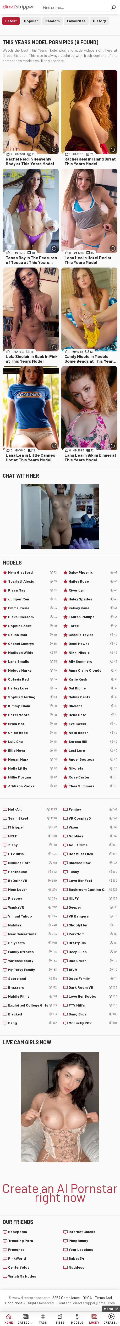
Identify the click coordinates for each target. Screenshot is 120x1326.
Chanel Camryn (32, 643)
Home (8, 1322)
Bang (32, 1023)
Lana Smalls (32, 661)
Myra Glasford (32, 572)
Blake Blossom (32, 617)
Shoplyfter (93, 925)
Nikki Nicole (93, 652)
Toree (93, 626)
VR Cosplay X (93, 818)
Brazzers (32, 987)
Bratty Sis (93, 943)
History (99, 21)
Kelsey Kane (93, 608)
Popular (31, 21)
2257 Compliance (66, 1297)
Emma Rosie (32, 608)
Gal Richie (93, 688)
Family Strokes (32, 952)
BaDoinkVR (32, 880)
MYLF (32, 836)
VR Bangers (93, 916)
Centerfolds (19, 1267)
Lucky (94, 1322)
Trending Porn (20, 1240)
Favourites (76, 21)
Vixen (93, 827)
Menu (108, 1309)
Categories (26, 1322)
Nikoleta (93, 768)
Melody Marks (32, 670)
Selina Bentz (93, 697)
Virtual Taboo (32, 916)
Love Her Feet (93, 880)
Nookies (93, 836)
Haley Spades (93, 599)
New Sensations (32, 934)
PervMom (93, 934)
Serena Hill (93, 741)
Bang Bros (93, 1014)
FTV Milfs (93, 1005)
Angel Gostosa (93, 759)
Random (52, 21)
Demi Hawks (93, 643)
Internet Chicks (82, 1231)
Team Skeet (32, 818)
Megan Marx (32, 759)
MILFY (93, 898)
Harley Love (32, 688)
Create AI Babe (111, 1322)
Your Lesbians (81, 1249)
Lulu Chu (32, 741)
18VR (93, 969)
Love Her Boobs (93, 996)
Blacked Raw (93, 863)
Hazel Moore (32, 715)
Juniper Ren (32, 599)
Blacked (32, 1014)
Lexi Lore (93, 750)
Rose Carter (93, 777)
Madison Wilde (32, 652)
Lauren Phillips (93, 617)
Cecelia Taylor (93, 635)
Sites (60, 1322)
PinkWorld (17, 1258)
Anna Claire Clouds (93, 670)
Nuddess (76, 1267)
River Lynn (93, 590)
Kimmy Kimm (32, 706)
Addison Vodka (32, 786)
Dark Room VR (93, 987)
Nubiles (32, 925)
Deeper (93, 907)
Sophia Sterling (32, 697)
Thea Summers (93, 786)
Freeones (16, 1249)
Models (77, 1322)
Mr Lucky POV (93, 1023)
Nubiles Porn (32, 863)
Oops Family (93, 978)
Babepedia (17, 1231)
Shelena (93, 706)
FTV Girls (32, 854)
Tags (43, 1322)
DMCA (87, 1297)
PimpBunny (78, 1240)
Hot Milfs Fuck (93, 854)
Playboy (32, 898)
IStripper (32, 827)
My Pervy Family (32, 969)
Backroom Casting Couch (93, 889)
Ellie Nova (32, 750)
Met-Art (32, 809)
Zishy (32, 845)
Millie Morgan (32, 777)
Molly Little (32, 768)
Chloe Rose (32, 733)
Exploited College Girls (32, 1005)
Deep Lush (93, 952)
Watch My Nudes (22, 1276)
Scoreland (32, 978)
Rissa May (32, 590)
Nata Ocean (93, 733)
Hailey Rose (93, 581)
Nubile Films (32, 996)
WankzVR (32, 907)
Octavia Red (32, 679)
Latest (11, 21)
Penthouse (32, 872)
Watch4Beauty (32, 961)
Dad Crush (93, 961)
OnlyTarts (32, 943)
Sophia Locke (32, 626)
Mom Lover (32, 889)
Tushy (93, 872)
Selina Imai (32, 635)
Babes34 (76, 1258)
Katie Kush (93, 679)
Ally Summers (93, 661)
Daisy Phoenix (93, 572)
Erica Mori (32, 724)
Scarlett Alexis (32, 581)
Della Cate (93, 715)
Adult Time (93, 845)
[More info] (54, 149)
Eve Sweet (93, 724)
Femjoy (93, 809)
